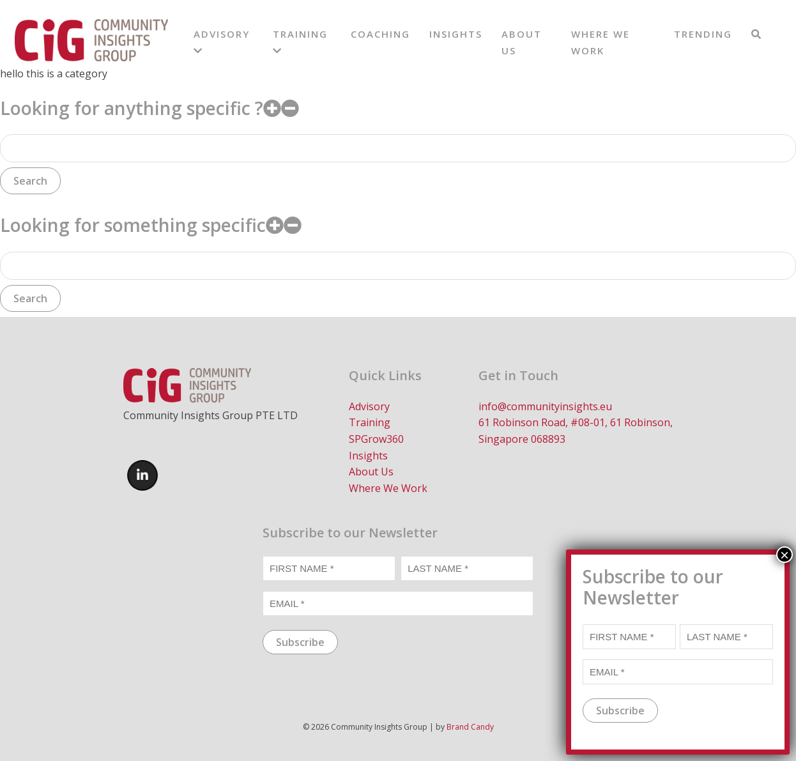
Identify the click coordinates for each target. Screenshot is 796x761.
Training (369, 422)
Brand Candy (470, 726)
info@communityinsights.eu (545, 406)
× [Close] (784, 736)
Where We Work (388, 488)
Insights (455, 33)
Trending (703, 33)
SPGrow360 (376, 439)
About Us (371, 472)
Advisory (369, 406)
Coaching (380, 33)
